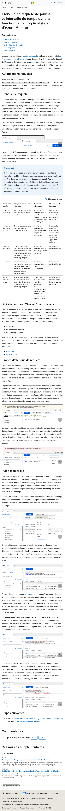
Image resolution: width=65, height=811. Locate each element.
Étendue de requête (10, 42)
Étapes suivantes (9, 51)
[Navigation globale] (2, 3)
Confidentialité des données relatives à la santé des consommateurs (25, 805)
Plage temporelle (9, 48)
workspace (29, 594)
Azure (12, 8)
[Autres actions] (61, 8)
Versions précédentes (38, 798)
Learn (4, 8)
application (10, 351)
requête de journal (30, 56)
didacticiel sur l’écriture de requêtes (27, 722)
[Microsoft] (32, 3)
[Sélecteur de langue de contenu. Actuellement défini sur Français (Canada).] (10, 793)
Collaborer (5, 802)
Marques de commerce (27, 808)
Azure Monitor (22, 8)
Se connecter (58, 3)
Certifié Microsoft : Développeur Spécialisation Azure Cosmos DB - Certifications (31, 771)
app (37, 594)
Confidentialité (16, 802)
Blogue (50, 798)
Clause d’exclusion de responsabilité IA (15, 798)
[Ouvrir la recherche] (51, 3)
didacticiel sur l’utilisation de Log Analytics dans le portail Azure (38, 719)
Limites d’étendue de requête (13, 45)
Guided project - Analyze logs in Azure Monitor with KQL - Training (26, 760)
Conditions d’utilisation (9, 808)
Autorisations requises (11, 39)
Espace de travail (12, 354)
